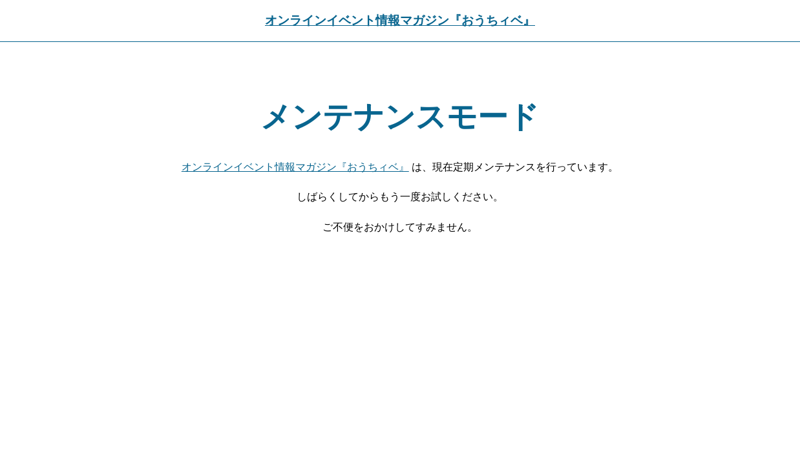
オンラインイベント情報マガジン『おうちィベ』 (400, 20)
